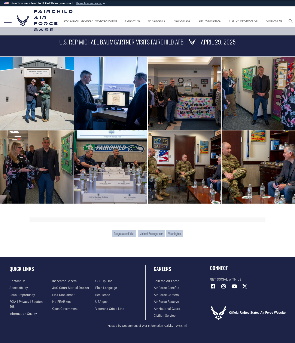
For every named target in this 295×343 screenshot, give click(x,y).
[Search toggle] (291, 20)
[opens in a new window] (90, 21)
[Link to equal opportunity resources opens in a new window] (22, 295)
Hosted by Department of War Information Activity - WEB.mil (147, 325)
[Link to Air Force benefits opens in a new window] (166, 288)
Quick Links (21, 268)
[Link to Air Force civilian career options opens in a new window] (165, 316)
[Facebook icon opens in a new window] (213, 286)
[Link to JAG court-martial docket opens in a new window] (70, 288)
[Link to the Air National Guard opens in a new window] (167, 309)
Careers (162, 268)
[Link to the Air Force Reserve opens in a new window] (166, 302)
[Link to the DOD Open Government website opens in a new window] (65, 309)
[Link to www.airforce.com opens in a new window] (166, 281)
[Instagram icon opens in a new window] (224, 286)
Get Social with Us (225, 279)
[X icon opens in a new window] (244, 286)
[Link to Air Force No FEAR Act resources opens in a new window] (61, 302)
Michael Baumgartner (151, 233)
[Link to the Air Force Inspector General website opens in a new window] (64, 281)
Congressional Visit (124, 233)
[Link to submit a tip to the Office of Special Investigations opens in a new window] (103, 281)
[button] (91, 3)
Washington (174, 233)
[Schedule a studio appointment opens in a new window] (156, 21)
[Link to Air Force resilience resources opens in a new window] (102, 295)
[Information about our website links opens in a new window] (63, 295)
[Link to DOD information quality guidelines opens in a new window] (23, 314)
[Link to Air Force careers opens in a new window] (166, 295)
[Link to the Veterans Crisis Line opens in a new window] (109, 309)
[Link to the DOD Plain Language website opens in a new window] (106, 288)
